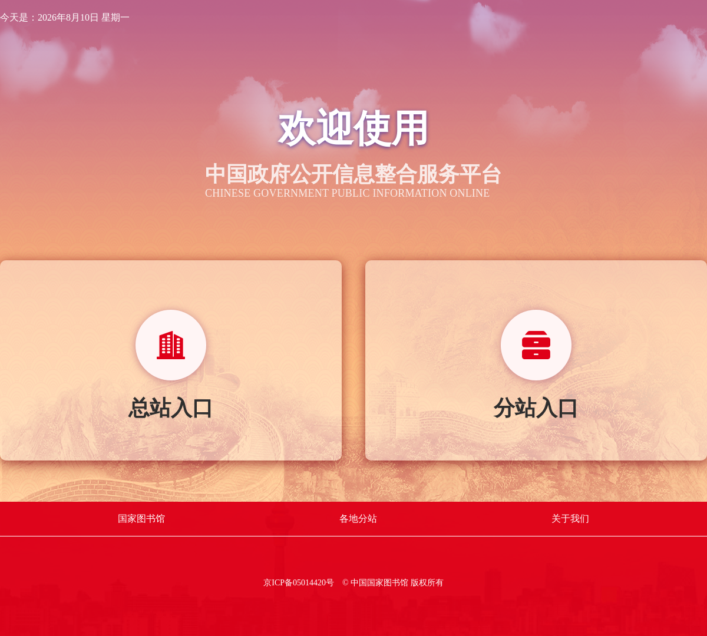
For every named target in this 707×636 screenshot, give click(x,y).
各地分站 (358, 519)
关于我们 (570, 519)
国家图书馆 (141, 519)
